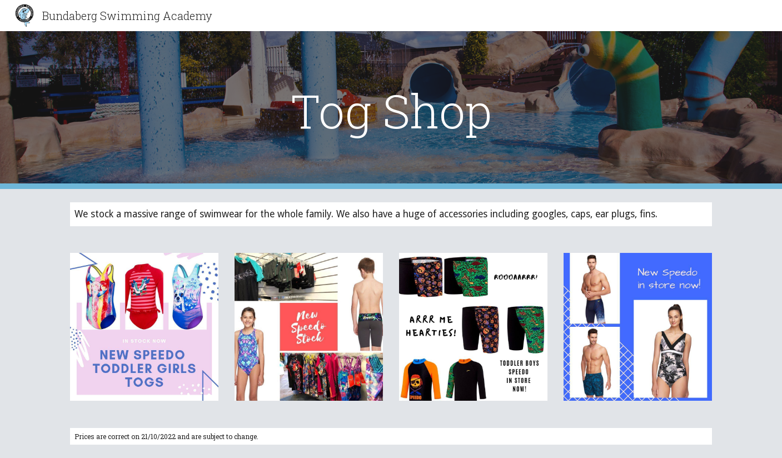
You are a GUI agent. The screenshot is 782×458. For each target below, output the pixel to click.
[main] (391, 110)
